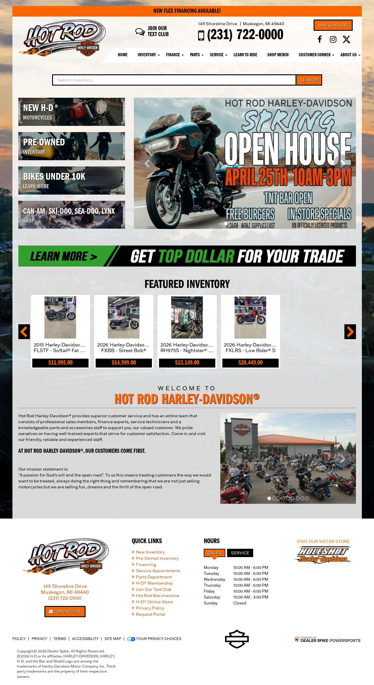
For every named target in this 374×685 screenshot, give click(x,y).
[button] (147, 163)
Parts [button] (195, 55)
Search (308, 80)
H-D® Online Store (154, 601)
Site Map (113, 638)
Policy (19, 638)
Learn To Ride (245, 55)
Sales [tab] (214, 553)
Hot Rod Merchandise (157, 595)
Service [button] (217, 55)
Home (123, 55)
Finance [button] (173, 55)
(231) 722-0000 (64, 598)
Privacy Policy (150, 608)
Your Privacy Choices (154, 638)
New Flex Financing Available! (187, 11)
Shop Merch (278, 55)
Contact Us (65, 611)
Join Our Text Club (153, 589)
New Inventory (150, 552)
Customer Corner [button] (314, 55)
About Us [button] (349, 55)
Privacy (39, 638)
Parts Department (154, 577)
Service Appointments (158, 570)
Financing (146, 564)
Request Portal (150, 614)
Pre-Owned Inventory (157, 558)
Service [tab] (240, 553)
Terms (59, 638)
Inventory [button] (147, 55)
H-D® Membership (154, 583)
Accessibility (85, 638)
